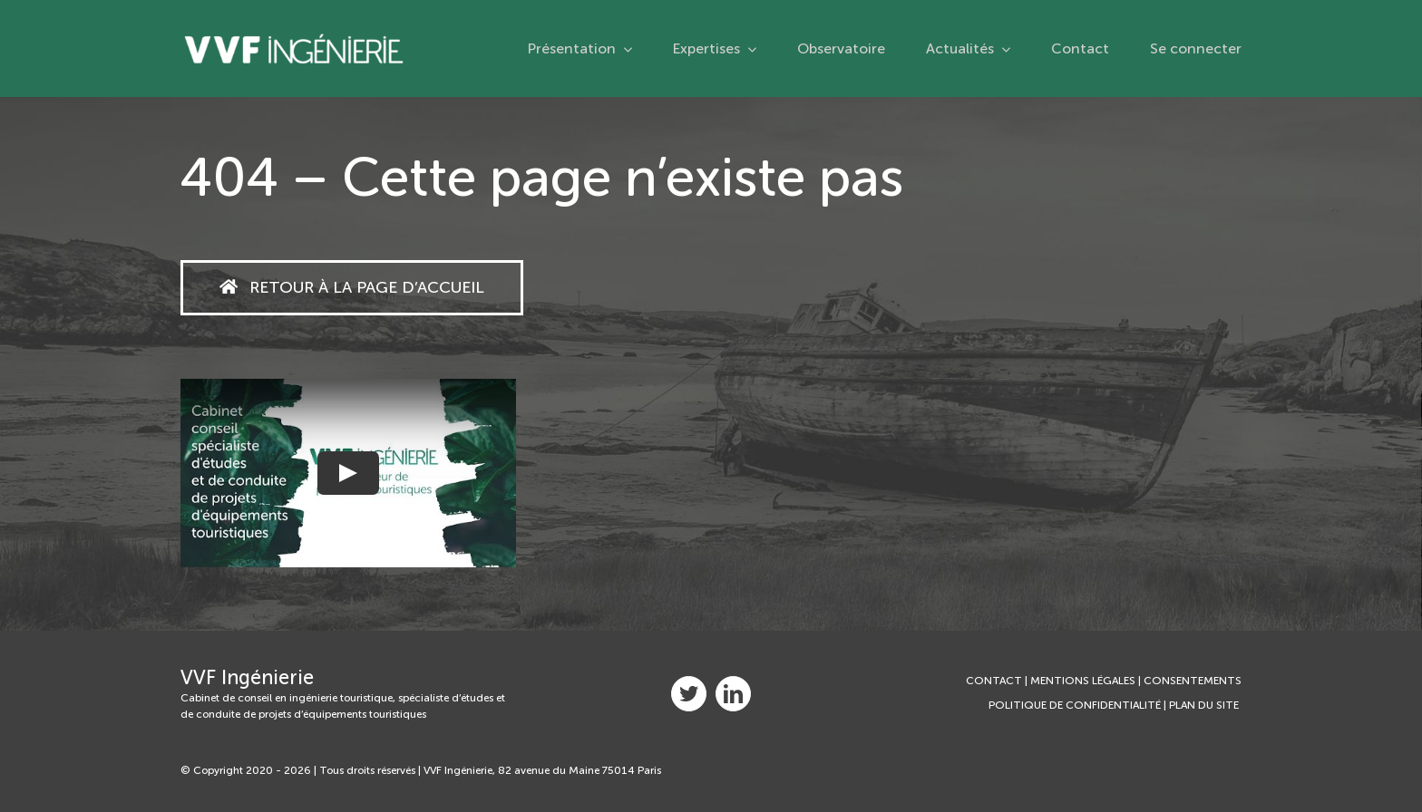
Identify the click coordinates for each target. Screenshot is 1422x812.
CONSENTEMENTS (1193, 680)
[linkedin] (733, 693)
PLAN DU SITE (1205, 705)
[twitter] (688, 693)
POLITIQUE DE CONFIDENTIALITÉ (1075, 705)
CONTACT (994, 680)
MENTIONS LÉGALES (1082, 680)
